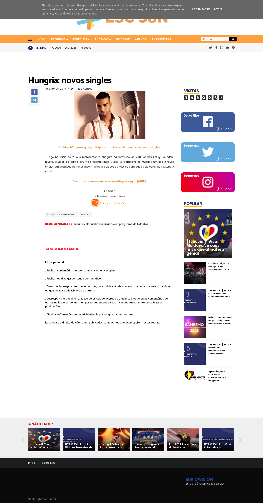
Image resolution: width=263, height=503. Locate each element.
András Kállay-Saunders (61, 214)
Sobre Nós (48, 462)
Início (31, 462)
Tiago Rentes (83, 88)
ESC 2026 (70, 48)
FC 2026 (56, 48)
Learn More (201, 9)
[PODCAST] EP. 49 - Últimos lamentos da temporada (219, 349)
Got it (217, 9)
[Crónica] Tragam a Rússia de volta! (147, 446)
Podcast (123, 39)
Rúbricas (102, 39)
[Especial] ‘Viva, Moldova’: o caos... (41, 446)
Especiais (80, 39)
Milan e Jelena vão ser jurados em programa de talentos (111, 224)
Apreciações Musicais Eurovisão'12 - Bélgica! (217, 376)
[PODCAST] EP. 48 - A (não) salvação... (217, 446)
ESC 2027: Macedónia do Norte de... (182, 446)
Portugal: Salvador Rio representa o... (111, 446)
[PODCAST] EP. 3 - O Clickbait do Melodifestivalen (219, 293)
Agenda (141, 39)
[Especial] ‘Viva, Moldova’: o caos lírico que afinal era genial (205, 247)
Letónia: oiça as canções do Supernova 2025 (218, 266)
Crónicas (58, 39)
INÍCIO (41, 39)
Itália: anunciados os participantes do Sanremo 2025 (220, 320)
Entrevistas (161, 39)
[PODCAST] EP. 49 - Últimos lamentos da (78, 446)
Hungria (85, 214)
